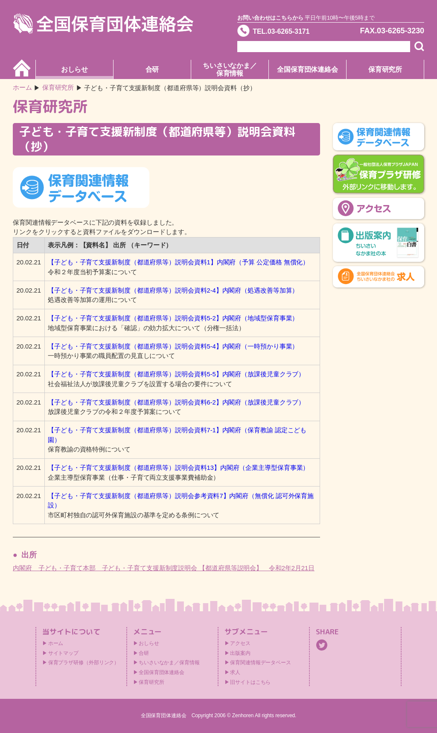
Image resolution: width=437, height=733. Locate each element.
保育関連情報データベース (260, 663)
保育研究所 (385, 69)
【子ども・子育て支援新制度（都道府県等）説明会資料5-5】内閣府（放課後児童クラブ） (176, 374)
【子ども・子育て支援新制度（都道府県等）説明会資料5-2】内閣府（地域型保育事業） (173, 318)
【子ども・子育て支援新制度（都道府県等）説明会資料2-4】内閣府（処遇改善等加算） (173, 290)
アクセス (240, 643)
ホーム (22, 88)
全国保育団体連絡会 (307, 69)
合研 (152, 69)
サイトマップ (63, 653)
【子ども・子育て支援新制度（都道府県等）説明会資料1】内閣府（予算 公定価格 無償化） (178, 262)
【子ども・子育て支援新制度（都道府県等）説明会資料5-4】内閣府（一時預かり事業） (173, 346)
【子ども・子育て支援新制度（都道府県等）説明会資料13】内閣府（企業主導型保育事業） (178, 467)
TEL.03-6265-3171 (285, 31)
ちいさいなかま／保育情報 (230, 69)
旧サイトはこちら (250, 682)
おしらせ (74, 69)
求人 (235, 672)
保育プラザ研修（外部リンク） (83, 663)
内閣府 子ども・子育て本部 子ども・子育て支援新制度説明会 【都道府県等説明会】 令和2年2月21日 (164, 568)
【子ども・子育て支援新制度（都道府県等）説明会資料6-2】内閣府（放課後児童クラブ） (176, 402)
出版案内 (240, 653)
